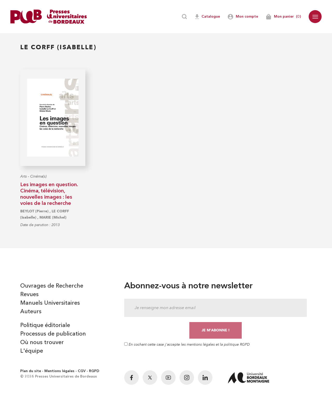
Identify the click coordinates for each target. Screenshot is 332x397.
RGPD (94, 371)
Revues (29, 294)
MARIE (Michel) (52, 217)
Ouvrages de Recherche (51, 286)
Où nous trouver (42, 342)
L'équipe (31, 351)
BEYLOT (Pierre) (34, 211)
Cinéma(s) (38, 176)
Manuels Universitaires (50, 303)
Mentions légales (59, 371)
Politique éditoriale (45, 325)
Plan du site (30, 371)
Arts (23, 176)
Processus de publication (53, 334)
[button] (315, 16)
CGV (82, 371)
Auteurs (31, 312)
